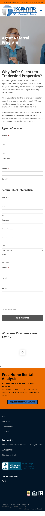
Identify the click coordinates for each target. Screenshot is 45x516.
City (3, 246)
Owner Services (38, 2)
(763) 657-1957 (15, 2)
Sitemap (15, 507)
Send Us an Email (9, 455)
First (3, 145)
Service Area (6, 421)
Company (6, 158)
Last (3, 153)
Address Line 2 (7, 237)
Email (5, 179)
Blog (3, 416)
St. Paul (6, 432)
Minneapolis (8, 427)
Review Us (23, 507)
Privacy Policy (6, 507)
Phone (5, 168)
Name (5, 135)
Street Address (8, 229)
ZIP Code (5, 263)
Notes (4, 288)
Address (6, 220)
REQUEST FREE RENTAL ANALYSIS (22, 402)
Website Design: (24, 509)
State (4, 254)
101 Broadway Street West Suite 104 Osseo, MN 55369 (22, 445)
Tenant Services (26, 2)
